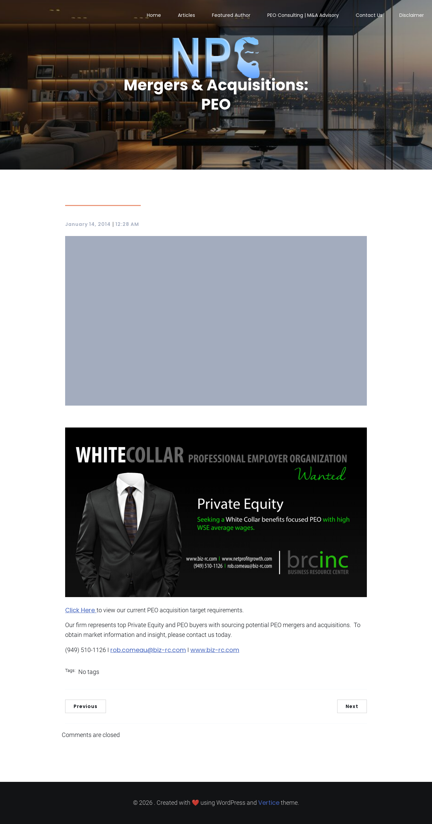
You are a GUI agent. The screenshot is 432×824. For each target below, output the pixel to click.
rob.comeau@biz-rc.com (148, 650)
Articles (186, 15)
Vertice (268, 802)
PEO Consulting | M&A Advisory (303, 15)
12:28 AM (127, 224)
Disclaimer (411, 15)
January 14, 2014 (88, 224)
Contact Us (369, 15)
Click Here (81, 610)
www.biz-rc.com (214, 650)
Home (154, 15)
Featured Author (231, 15)
